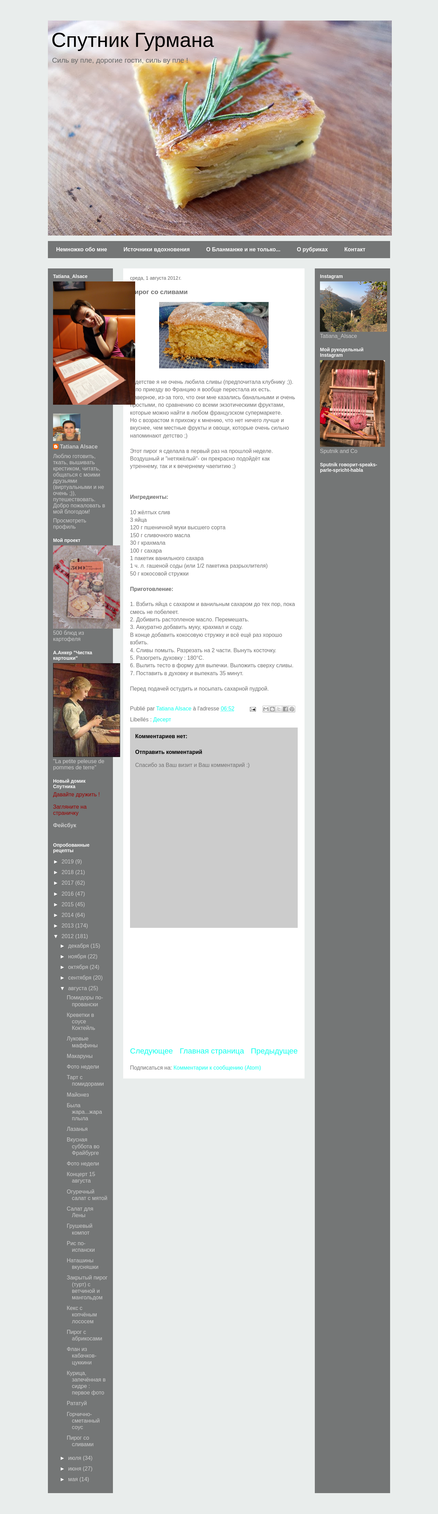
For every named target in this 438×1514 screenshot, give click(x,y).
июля (75, 1458)
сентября (80, 978)
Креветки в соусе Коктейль (81, 1021)
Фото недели (83, 1067)
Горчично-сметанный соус (83, 1420)
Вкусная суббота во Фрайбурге (83, 1146)
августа (78, 988)
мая (73, 1479)
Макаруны (80, 1056)
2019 (68, 862)
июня (75, 1469)
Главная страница (212, 1051)
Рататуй (77, 1403)
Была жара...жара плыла (84, 1111)
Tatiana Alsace (79, 447)
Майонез (78, 1095)
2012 (68, 936)
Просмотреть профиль (69, 524)
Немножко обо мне (81, 249)
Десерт (162, 719)
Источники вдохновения (157, 249)
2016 (68, 894)
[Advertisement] (214, 987)
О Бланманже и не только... (243, 249)
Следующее (151, 1051)
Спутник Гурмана (132, 39)
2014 (68, 915)
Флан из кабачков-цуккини (81, 1355)
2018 (68, 872)
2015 (68, 904)
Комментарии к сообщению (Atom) (217, 1068)
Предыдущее (274, 1051)
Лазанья (77, 1129)
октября (79, 967)
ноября (78, 956)
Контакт (354, 249)
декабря (79, 946)
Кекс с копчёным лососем (82, 1314)
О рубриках (312, 249)
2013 (68, 926)
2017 (68, 883)
